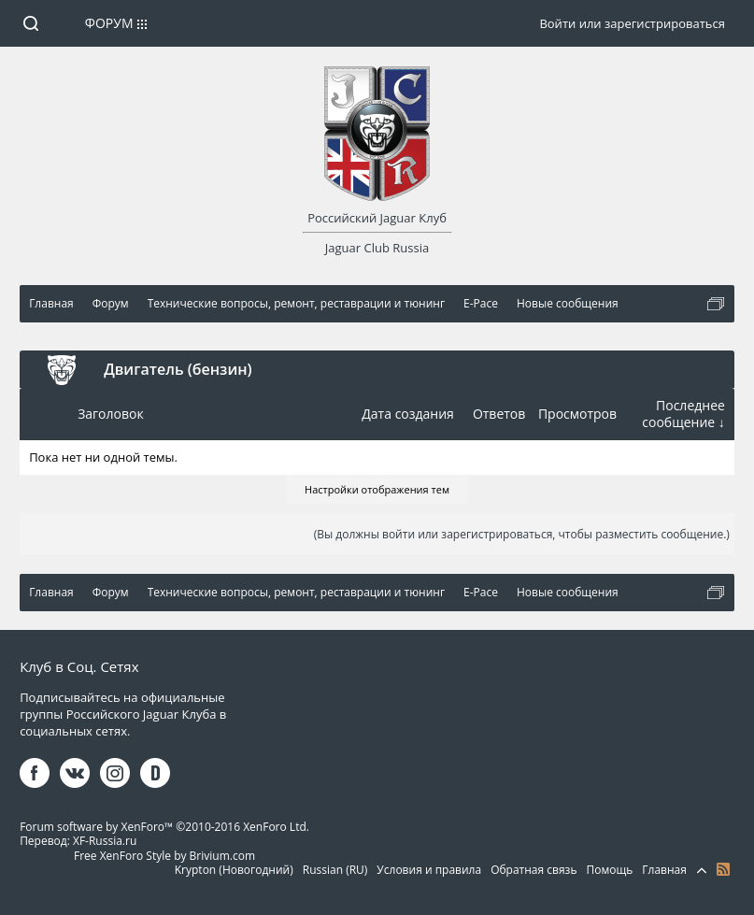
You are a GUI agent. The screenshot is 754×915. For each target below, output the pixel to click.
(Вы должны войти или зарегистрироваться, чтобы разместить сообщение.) (522, 534)
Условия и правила (429, 870)
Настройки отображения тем (377, 489)
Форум (109, 23)
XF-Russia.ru (104, 841)
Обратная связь (533, 870)
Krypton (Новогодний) (234, 870)
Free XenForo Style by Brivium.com (164, 856)
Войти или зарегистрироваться (631, 23)
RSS (723, 869)
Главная (664, 870)
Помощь (609, 870)
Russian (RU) (335, 870)
